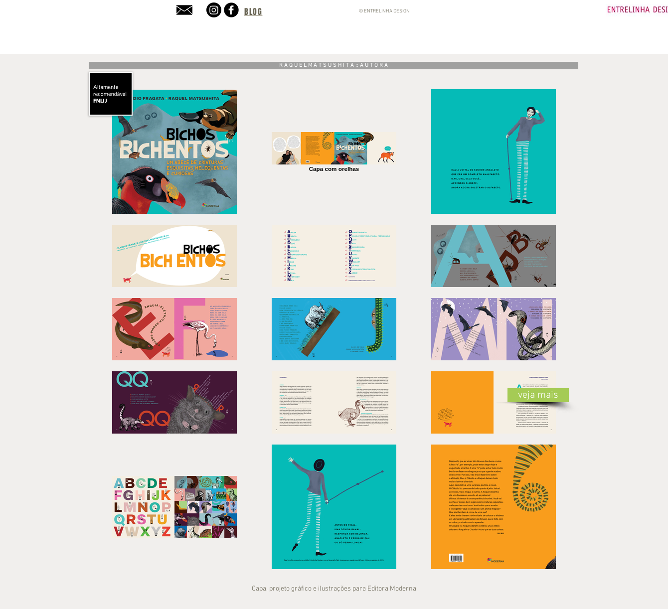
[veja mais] (538, 395)
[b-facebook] (231, 9)
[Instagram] (213, 9)
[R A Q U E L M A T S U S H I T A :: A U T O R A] (333, 65)
